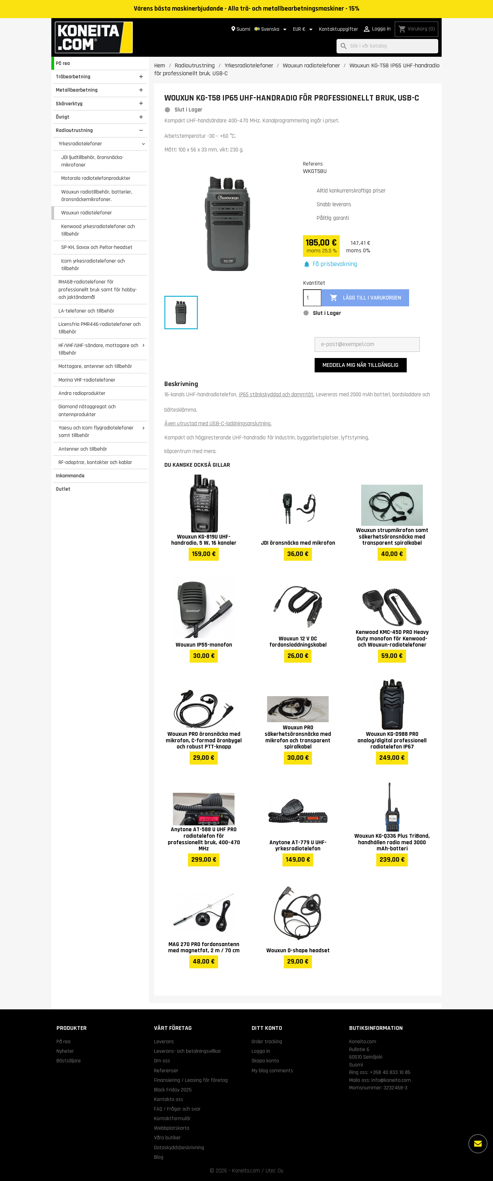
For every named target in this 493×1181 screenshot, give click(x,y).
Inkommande (70, 475)
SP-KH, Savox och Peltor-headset (96, 247)
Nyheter (65, 1051)
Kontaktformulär (172, 1118)
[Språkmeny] (271, 29)
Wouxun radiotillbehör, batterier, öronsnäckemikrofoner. (96, 195)
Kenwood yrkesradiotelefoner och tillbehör (98, 230)
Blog (158, 1157)
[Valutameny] (304, 29)
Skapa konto (265, 1060)
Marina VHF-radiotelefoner (87, 379)
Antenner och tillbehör (83, 449)
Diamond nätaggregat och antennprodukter (87, 410)
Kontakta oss (168, 1099)
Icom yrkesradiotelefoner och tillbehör (93, 264)
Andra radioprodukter (82, 393)
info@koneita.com (391, 1080)
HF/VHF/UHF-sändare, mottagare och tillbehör (98, 349)
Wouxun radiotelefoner (86, 212)
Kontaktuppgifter (338, 29)
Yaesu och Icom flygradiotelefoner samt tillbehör (96, 431)
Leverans (164, 1041)
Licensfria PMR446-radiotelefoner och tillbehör (100, 328)
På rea (63, 63)
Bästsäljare (68, 1060)
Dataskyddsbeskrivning (179, 1147)
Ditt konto (267, 1028)
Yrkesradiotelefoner (80, 143)
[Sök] (387, 46)
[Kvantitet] (312, 297)
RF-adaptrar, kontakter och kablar (95, 462)
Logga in (261, 1051)
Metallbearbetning (77, 90)
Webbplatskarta (171, 1128)
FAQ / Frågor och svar (177, 1108)
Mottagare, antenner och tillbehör (95, 366)
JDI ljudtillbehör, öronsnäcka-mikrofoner (92, 161)
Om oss (162, 1060)
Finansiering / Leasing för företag (191, 1080)
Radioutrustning (74, 130)
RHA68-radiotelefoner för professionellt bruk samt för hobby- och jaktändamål (98, 289)
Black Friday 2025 (173, 1089)
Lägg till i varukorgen (365, 298)
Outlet (63, 489)
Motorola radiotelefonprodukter (95, 178)
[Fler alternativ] (478, 1143)
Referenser (166, 1070)
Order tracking (267, 1041)
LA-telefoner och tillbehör (86, 310)
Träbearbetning (73, 76)
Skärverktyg (69, 103)
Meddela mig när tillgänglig (361, 365)
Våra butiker (167, 1137)
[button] (330, 264)
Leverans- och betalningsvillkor (187, 1051)
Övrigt (62, 117)
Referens (313, 163)
